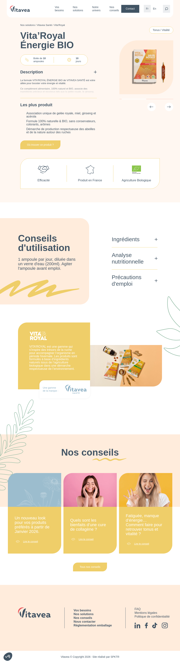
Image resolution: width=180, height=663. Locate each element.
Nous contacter (85, 621)
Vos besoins (59, 9)
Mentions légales (146, 612)
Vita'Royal (59, 25)
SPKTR (115, 656)
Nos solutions (78, 9)
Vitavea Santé (44, 25)
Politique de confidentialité (152, 616)
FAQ (138, 609)
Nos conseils (114, 9)
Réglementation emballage (93, 625)
